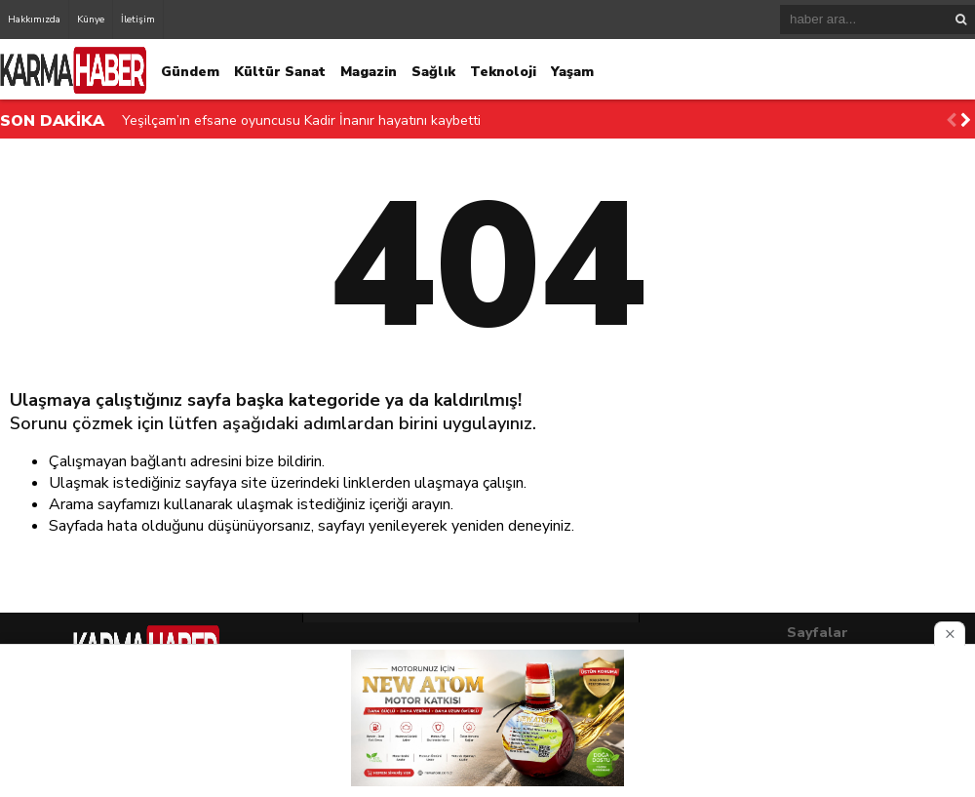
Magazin (368, 71)
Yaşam (572, 71)
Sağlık (433, 71)
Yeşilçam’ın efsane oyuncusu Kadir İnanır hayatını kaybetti (301, 120)
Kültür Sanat (280, 71)
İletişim (138, 19)
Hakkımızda (34, 19)
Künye (90, 19)
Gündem (190, 71)
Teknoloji (503, 71)
